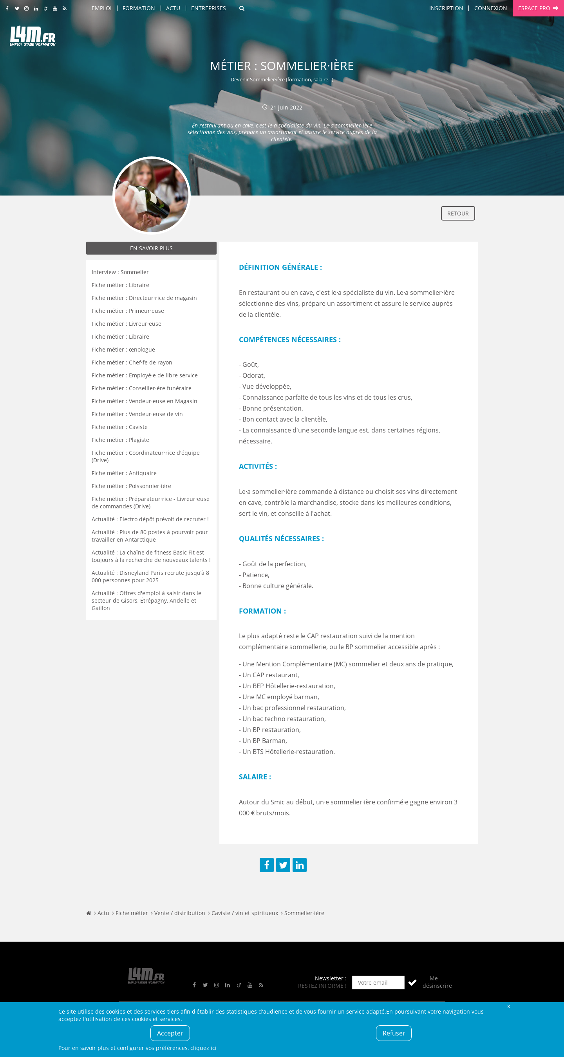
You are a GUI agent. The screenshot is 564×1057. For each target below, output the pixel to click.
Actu (173, 8)
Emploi (102, 8)
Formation (139, 8)
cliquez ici (203, 1048)
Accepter (170, 1033)
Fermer (508, 1006)
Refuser (394, 1033)
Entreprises (208, 8)
